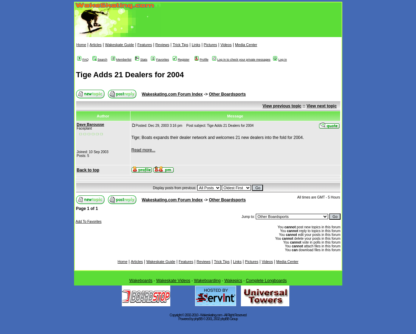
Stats (141, 59)
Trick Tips (180, 45)
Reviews (162, 45)
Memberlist (121, 59)
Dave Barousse (91, 124)
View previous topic (282, 106)
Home (81, 45)
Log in (280, 59)
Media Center (246, 45)
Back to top (88, 170)
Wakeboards (141, 280)
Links (196, 45)
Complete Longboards (266, 280)
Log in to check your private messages (241, 59)
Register (181, 59)
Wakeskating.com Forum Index (172, 94)
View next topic (322, 106)
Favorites (160, 59)
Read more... (143, 150)
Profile (202, 59)
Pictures (210, 45)
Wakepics (233, 280)
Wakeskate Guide (119, 45)
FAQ (83, 59)
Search (100, 59)
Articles (96, 45)
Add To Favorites (89, 221)
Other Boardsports (227, 94)
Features (144, 45)
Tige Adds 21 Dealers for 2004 (130, 74)
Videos (226, 45)
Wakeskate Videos (173, 280)
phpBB (198, 319)
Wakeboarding (207, 280)
